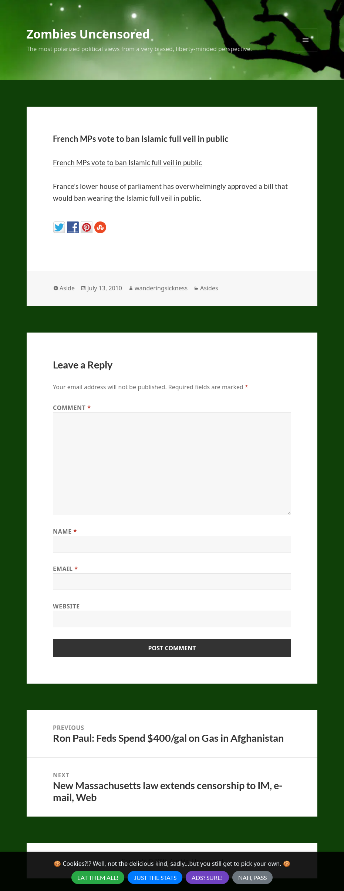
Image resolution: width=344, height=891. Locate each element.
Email (65, 569)
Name (65, 531)
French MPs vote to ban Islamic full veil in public (127, 162)
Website (66, 606)
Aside (67, 288)
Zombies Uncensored (88, 34)
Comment (72, 408)
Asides (209, 288)
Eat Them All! (97, 877)
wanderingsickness (161, 288)
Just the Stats (155, 877)
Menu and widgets (305, 51)
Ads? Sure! (207, 877)
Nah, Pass (252, 877)
